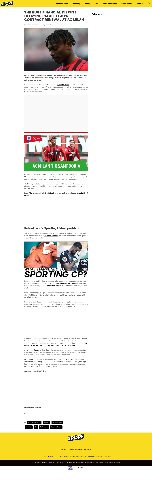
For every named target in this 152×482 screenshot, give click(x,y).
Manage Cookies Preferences (99, 456)
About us (78, 450)
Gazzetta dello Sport (42, 350)
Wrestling (76, 4)
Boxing (87, 4)
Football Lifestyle (110, 4)
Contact (44, 456)
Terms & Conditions (55, 456)
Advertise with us (67, 450)
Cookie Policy (69, 456)
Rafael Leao (44, 427)
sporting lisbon (56, 427)
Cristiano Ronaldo (51, 236)
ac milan (29, 427)
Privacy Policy (81, 456)
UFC (96, 4)
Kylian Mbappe (63, 85)
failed (74, 345)
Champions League (53, 286)
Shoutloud (87, 450)
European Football (34, 422)
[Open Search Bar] (149, 3)
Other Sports (126, 4)
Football (46, 422)
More (141, 3)
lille (36, 427)
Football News (62, 4)
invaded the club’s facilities (67, 283)
